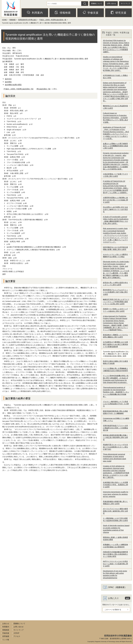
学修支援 (90, 12)
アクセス (17, 636)
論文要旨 (8, 82)
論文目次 (8, 79)
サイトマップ (125, 3)
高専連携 (5, 636)
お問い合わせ (111, 3)
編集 (127, 598)
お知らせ (5, 623)
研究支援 (118, 12)
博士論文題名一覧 (43, 89)
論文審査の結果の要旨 (13, 85)
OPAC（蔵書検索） (117, 587)
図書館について (96, 3)
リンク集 (5, 640)
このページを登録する (112, 609)
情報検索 (63, 12)
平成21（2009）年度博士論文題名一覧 (52, 20)
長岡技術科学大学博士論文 (27, 20)
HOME (4, 20)
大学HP (16, 633)
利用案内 (35, 12)
